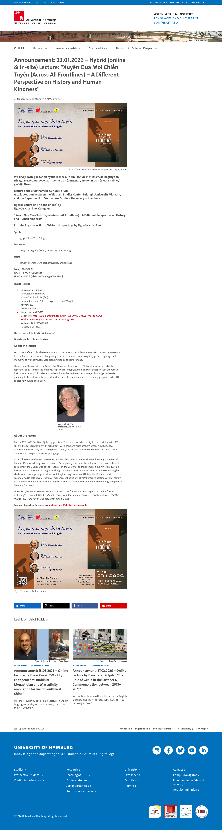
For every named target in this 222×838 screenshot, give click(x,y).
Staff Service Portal (45, 2)
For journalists (22, 2)
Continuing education (28, 788)
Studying (69, 33)
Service (114, 33)
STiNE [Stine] (61, 2)
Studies (19, 777)
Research (93, 33)
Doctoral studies (76, 788)
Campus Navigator (185, 783)
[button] (168, 2)
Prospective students (27, 783)
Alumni (129, 794)
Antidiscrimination (185, 797)
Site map (201, 736)
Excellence (131, 783)
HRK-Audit (185, 814)
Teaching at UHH (77, 783)
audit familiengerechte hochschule (155, 818)
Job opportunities (77, 794)
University (131, 777)
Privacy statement (163, 736)
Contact (136, 33)
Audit (167, 814)
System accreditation (201, 816)
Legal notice (141, 736)
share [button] (22, 613)
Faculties (130, 788)
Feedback (125, 736)
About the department (33, 33)
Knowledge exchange (80, 799)
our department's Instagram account (66, 512)
